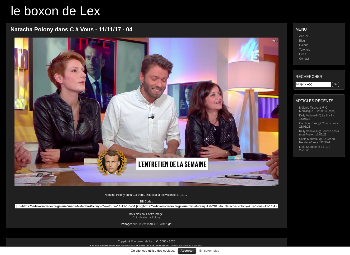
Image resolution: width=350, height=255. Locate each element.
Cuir (135, 217)
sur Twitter (160, 224)
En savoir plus (209, 250)
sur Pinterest (141, 224)
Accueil (303, 36)
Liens (302, 54)
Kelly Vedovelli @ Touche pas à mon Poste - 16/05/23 (319, 133)
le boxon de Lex (55, 11)
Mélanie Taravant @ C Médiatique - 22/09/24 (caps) (317, 109)
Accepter (187, 250)
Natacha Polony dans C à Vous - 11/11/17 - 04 (71, 29)
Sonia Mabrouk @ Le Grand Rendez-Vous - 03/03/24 (317, 140)
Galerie (303, 45)
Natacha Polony (150, 217)
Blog (302, 40)
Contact (304, 58)
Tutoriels (304, 49)
